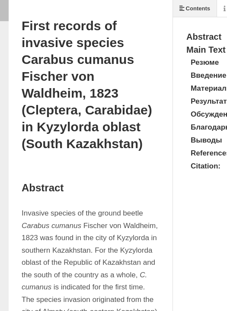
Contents (194, 8)
